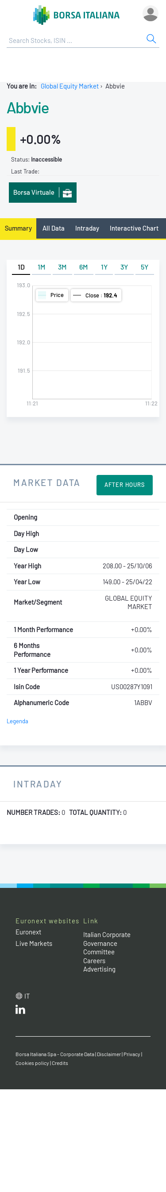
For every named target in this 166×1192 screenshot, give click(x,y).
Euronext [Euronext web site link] (28, 932)
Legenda (17, 721)
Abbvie (27, 107)
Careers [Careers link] (94, 960)
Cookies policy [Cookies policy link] (32, 1063)
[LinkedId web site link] (20, 1011)
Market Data (47, 482)
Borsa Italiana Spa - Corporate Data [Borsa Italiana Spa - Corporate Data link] (54, 1054)
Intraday (87, 228)
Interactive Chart (134, 228)
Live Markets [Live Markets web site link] (33, 943)
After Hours (124, 484)
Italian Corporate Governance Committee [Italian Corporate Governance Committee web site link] (107, 943)
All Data (53, 228)
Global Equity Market (70, 86)
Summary (18, 228)
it (27, 996)
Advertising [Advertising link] (99, 969)
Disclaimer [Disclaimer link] (109, 1054)
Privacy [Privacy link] (132, 1054)
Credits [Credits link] (60, 1063)
